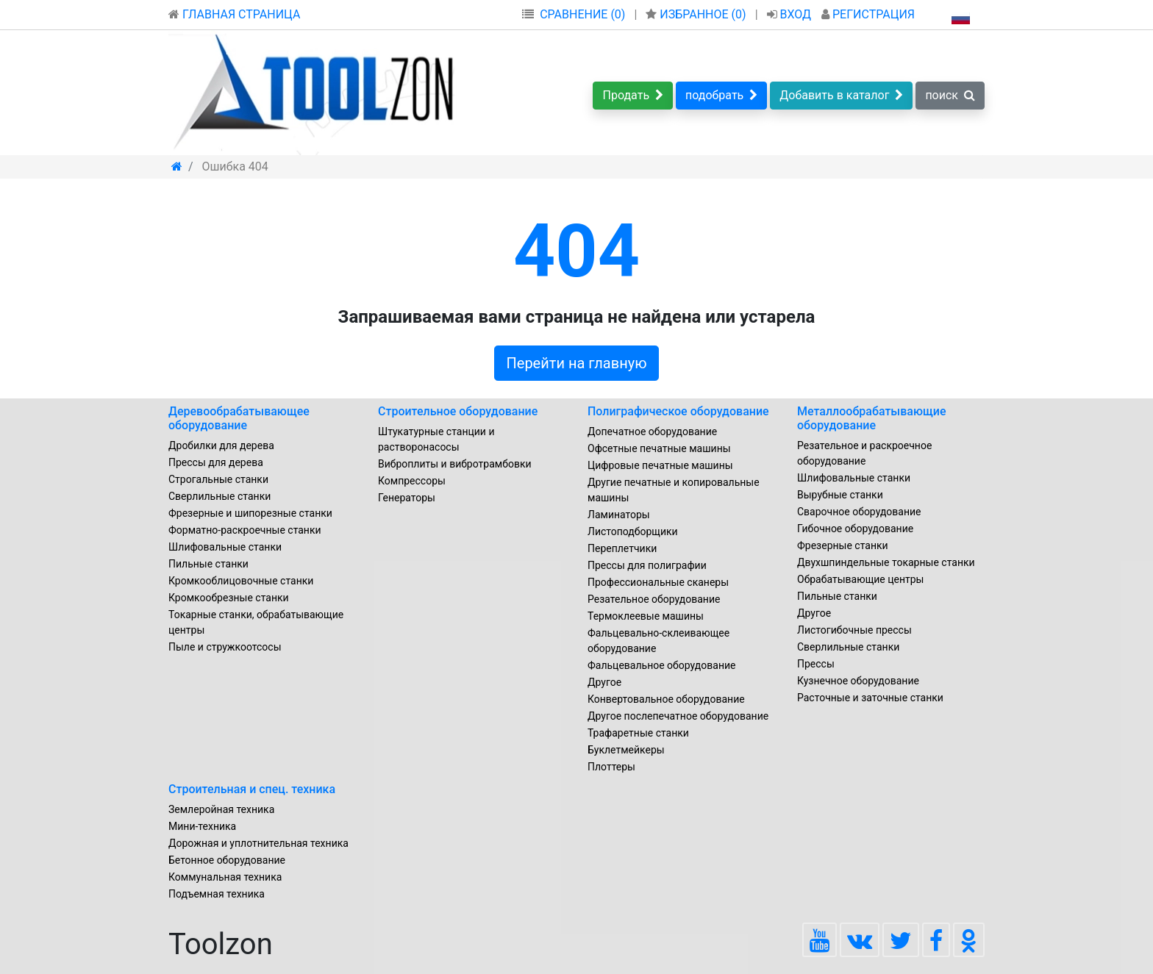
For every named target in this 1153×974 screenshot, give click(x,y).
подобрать (721, 95)
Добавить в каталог (841, 95)
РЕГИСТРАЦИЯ (868, 14)
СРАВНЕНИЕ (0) (582, 14)
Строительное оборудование (458, 411)
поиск (950, 95)
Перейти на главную (577, 363)
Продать (632, 95)
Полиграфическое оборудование (678, 411)
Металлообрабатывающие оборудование (871, 418)
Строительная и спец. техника (251, 789)
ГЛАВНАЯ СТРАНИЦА (234, 14)
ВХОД (791, 14)
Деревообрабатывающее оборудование (239, 418)
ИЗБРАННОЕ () (697, 14)
